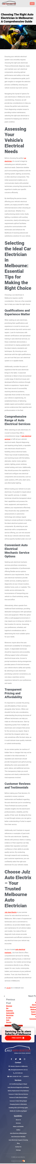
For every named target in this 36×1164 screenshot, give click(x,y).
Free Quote (18, 1038)
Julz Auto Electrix (11, 912)
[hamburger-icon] (32, 3)
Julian (8, 988)
